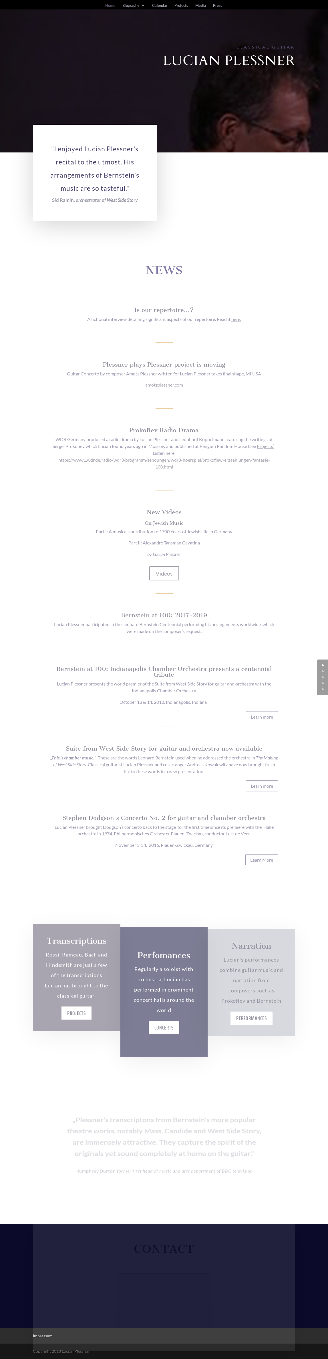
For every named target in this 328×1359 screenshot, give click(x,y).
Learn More (261, 860)
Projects (181, 5)
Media (200, 5)
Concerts (164, 1053)
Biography (130, 5)
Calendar (159, 5)
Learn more (262, 716)
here (235, 319)
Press (217, 5)
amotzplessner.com (164, 384)
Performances (251, 1034)
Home (110, 5)
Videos (164, 573)
